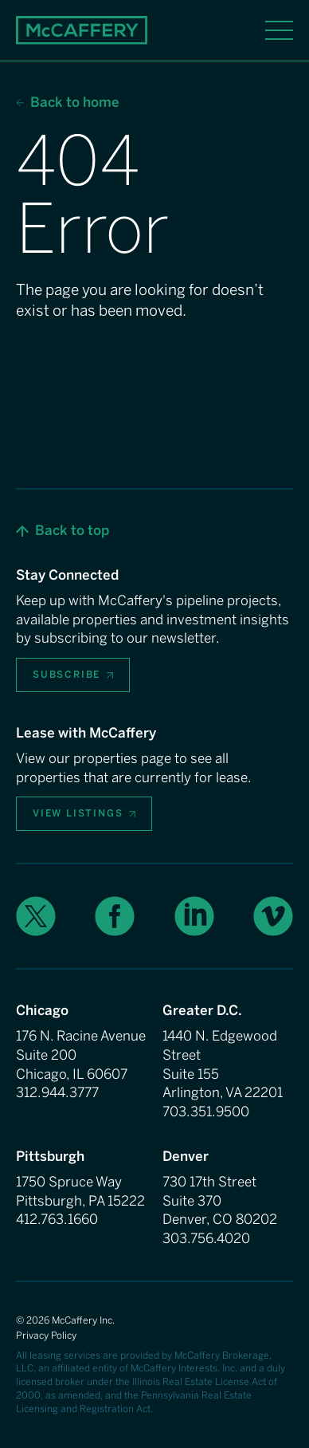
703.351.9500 (205, 1111)
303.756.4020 (206, 1238)
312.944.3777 (57, 1092)
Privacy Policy (46, 1335)
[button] (62, 531)
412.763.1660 (57, 1219)
